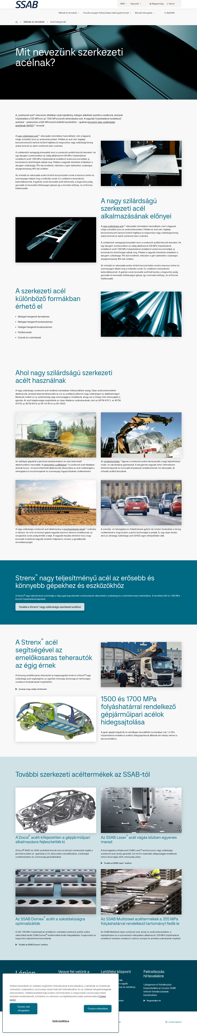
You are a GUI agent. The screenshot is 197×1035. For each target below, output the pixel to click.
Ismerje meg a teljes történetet (31, 689)
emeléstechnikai (113, 461)
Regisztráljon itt (152, 1000)
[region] (60, 1005)
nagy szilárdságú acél (28, 136)
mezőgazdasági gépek (75, 529)
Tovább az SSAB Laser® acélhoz (116, 863)
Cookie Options (173, 1022)
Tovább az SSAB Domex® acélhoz (31, 944)
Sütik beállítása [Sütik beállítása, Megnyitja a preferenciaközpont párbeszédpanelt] (60, 1021)
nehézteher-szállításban (56, 465)
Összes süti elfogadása (34, 1010)
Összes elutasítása (87, 1010)
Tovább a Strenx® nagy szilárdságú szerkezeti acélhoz (50, 607)
